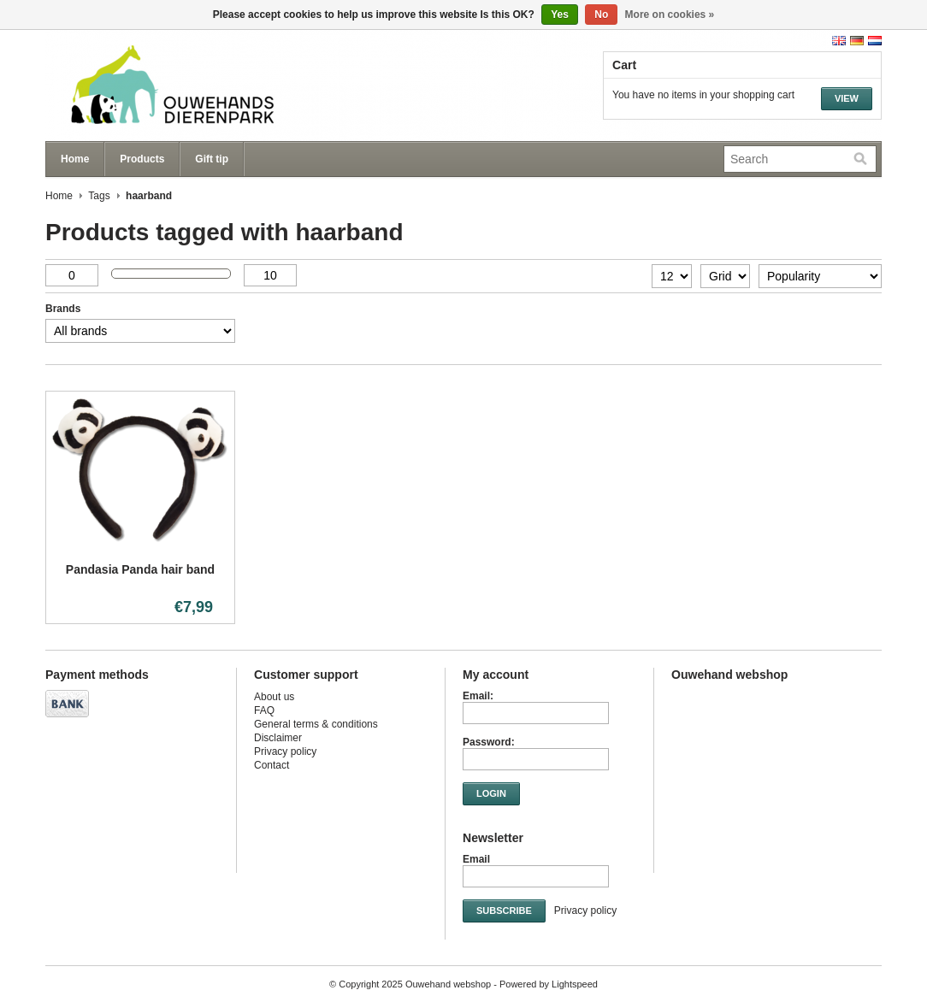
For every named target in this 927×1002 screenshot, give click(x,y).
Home (75, 159)
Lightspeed (575, 984)
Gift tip (211, 159)
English (839, 40)
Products (142, 159)
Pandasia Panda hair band (140, 569)
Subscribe (504, 910)
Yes (560, 15)
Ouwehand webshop (216, 85)
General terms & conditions (316, 724)
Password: (489, 742)
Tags (98, 196)
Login (491, 793)
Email (476, 859)
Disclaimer (278, 738)
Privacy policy (285, 751)
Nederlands (875, 40)
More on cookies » (670, 15)
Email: (478, 696)
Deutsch (857, 40)
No (601, 15)
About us (274, 697)
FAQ (264, 710)
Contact (271, 765)
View (847, 98)
